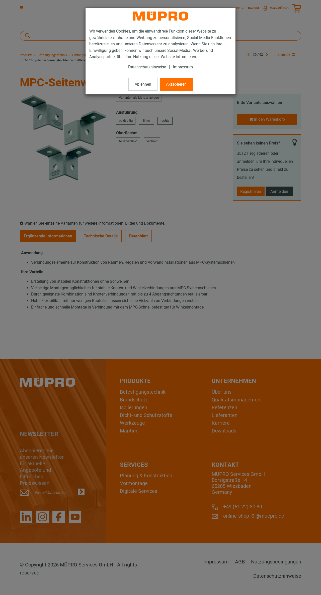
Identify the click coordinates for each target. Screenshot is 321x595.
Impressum (183, 67)
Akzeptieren (176, 84)
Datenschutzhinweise (147, 67)
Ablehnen (143, 84)
